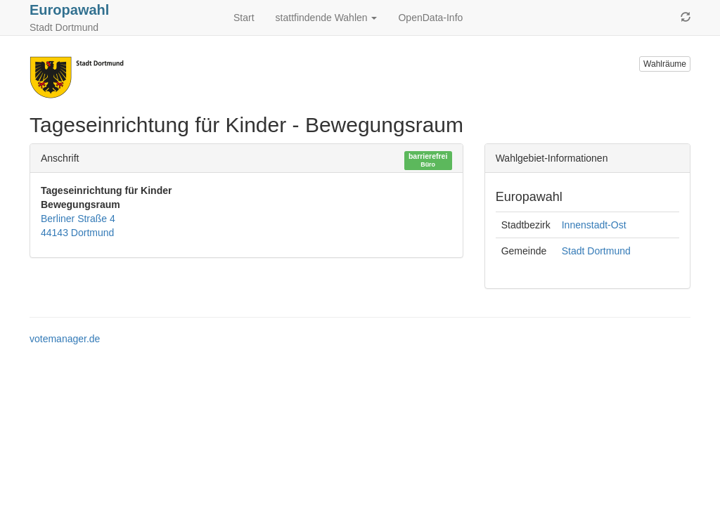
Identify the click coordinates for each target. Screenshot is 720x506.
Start (244, 17)
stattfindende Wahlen (327, 17)
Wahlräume (664, 64)
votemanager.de (65, 338)
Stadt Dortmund (596, 251)
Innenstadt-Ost (594, 225)
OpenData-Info (430, 17)
